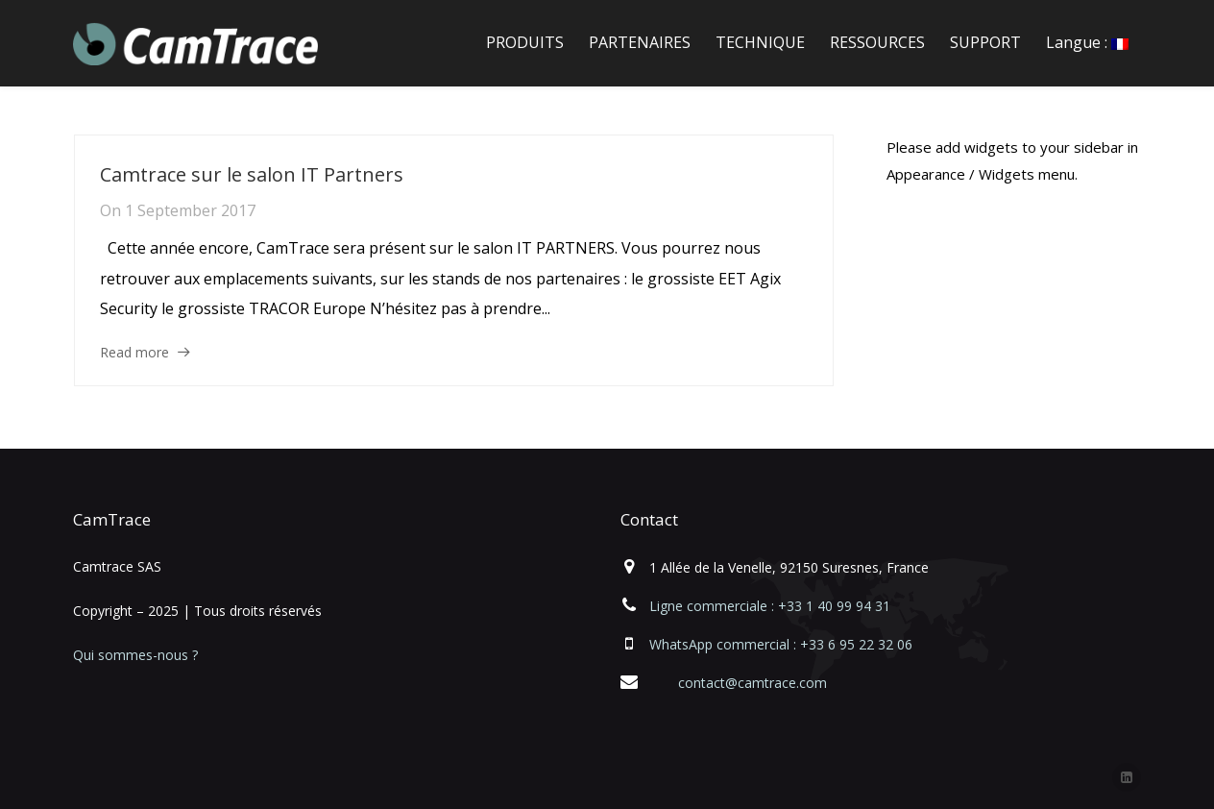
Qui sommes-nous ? (135, 655)
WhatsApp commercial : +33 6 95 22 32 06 (780, 644)
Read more (134, 352)
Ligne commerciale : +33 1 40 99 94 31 (769, 606)
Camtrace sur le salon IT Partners (251, 174)
